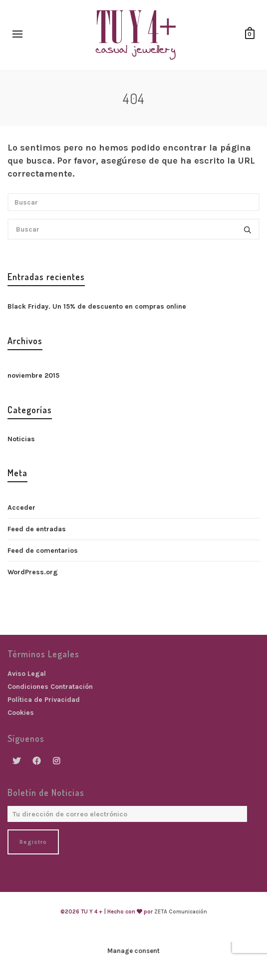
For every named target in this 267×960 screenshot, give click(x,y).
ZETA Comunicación (180, 911)
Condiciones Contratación (50, 686)
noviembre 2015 (33, 375)
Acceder (21, 507)
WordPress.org (32, 572)
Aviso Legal (26, 673)
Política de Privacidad (43, 699)
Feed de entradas (36, 529)
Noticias (21, 439)
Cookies (20, 712)
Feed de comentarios (42, 550)
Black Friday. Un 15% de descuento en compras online (96, 306)
